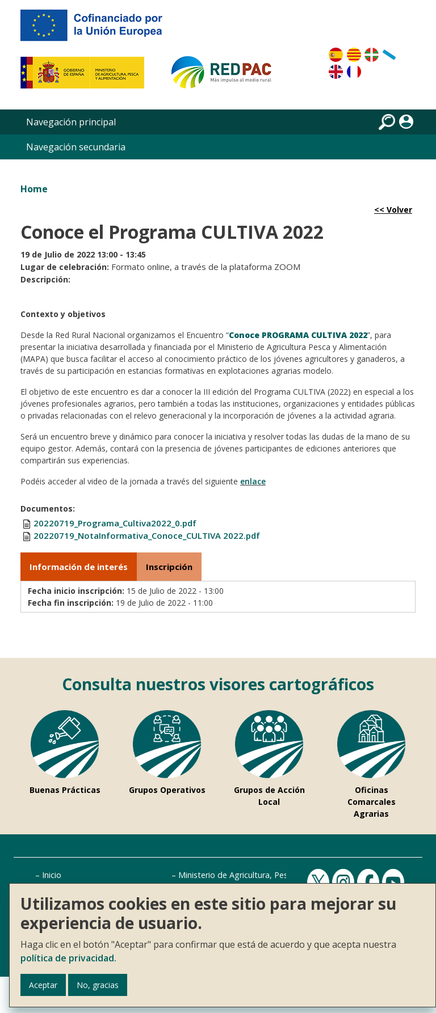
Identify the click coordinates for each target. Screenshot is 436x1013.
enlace (253, 481)
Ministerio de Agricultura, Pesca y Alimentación (265, 875)
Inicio (51, 875)
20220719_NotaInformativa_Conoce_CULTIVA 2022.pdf (146, 535)
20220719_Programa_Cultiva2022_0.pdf (114, 523)
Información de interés (79, 566)
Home (34, 189)
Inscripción (169, 566)
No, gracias (98, 985)
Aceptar (43, 985)
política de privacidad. (68, 958)
